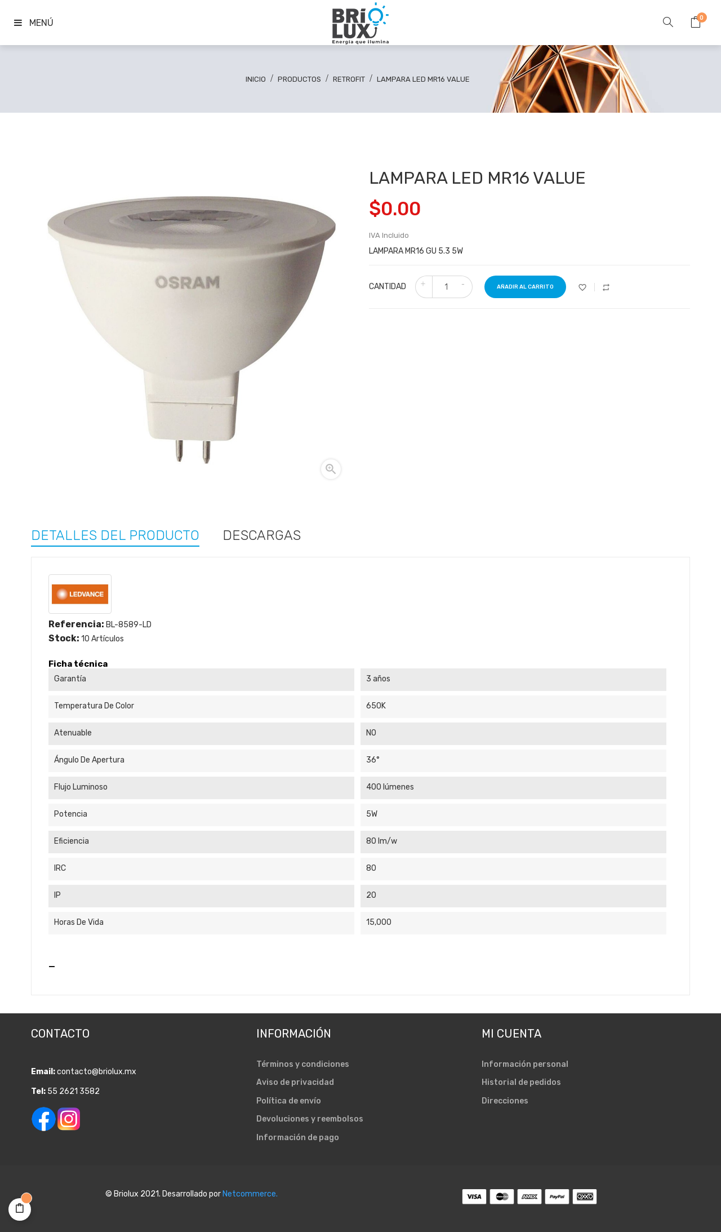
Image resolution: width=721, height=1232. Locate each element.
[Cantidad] (446, 287)
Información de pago (297, 1137)
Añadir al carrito (525, 286)
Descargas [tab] (261, 534)
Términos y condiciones (302, 1064)
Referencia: (76, 624)
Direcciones (505, 1101)
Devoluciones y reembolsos (309, 1119)
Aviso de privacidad (295, 1082)
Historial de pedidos (521, 1082)
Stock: (63, 638)
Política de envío (288, 1101)
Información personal (525, 1064)
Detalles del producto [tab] (115, 534)
